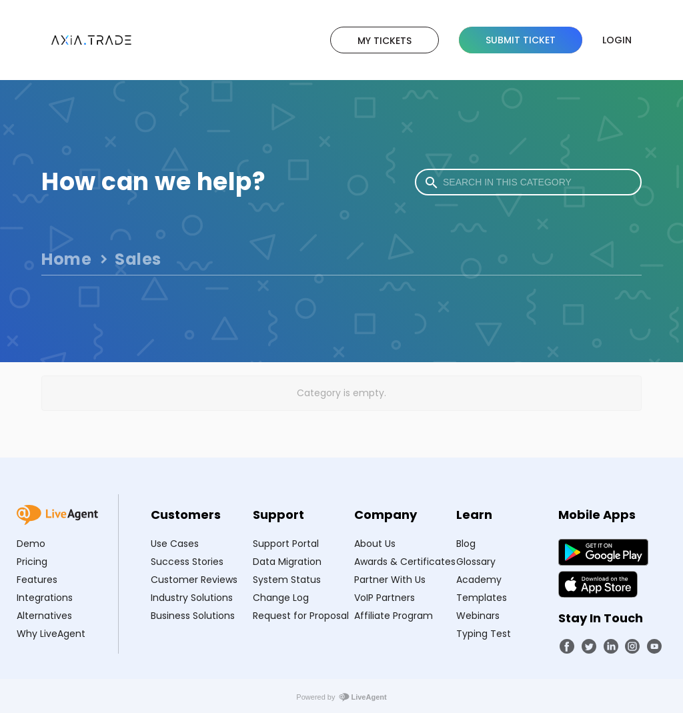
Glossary (476, 561)
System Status (287, 579)
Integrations (45, 597)
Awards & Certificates (405, 561)
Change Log (281, 597)
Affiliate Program (393, 615)
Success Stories (187, 561)
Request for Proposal (301, 615)
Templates (481, 597)
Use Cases (175, 543)
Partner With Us (390, 579)
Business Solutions (193, 615)
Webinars (478, 615)
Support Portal (286, 543)
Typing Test (483, 633)
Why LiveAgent (51, 633)
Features (37, 579)
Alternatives (44, 615)
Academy (479, 579)
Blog (466, 543)
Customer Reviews (194, 579)
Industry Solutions (192, 597)
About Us (375, 543)
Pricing (32, 561)
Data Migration (287, 561)
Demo (31, 543)
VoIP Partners (384, 597)
